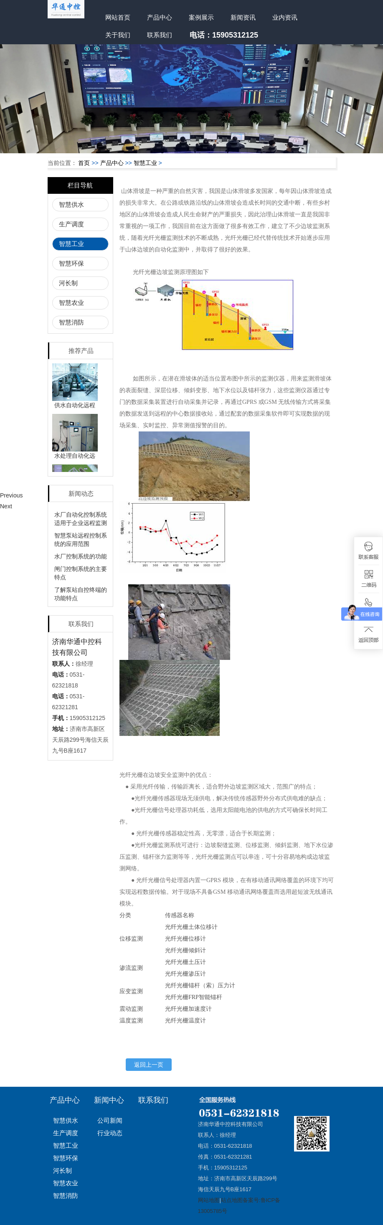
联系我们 (159, 34)
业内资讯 (284, 17)
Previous (11, 495)
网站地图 (209, 1200)
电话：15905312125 (224, 35)
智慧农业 (71, 302)
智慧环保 (71, 263)
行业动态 (109, 1132)
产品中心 (159, 17)
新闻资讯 (243, 17)
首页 (84, 163)
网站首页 (117, 17)
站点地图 (232, 1200)
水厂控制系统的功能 (80, 556)
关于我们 (117, 34)
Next (6, 506)
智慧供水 (71, 204)
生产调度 (71, 224)
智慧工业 (145, 163)
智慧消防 (71, 322)
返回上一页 (148, 1064)
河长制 (68, 283)
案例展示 (201, 17)
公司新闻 (109, 1120)
